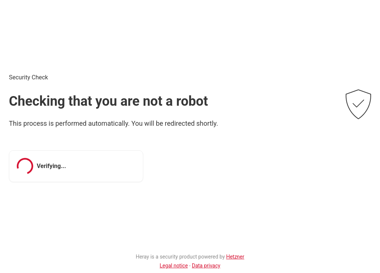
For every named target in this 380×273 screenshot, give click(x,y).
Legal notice (174, 266)
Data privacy (206, 266)
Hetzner (235, 257)
